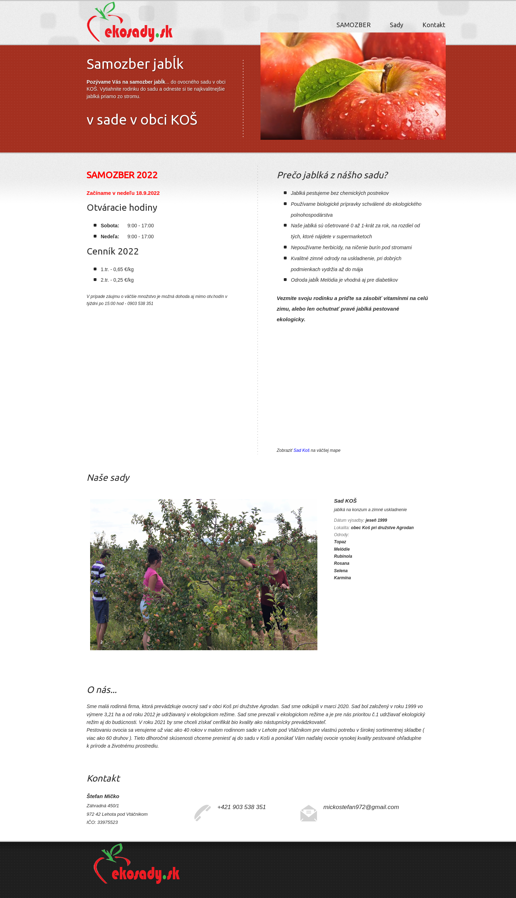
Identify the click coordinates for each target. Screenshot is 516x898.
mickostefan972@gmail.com (361, 807)
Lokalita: (342, 527)
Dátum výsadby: (349, 520)
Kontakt (433, 24)
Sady (396, 24)
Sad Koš (302, 450)
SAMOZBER (353, 24)
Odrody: (341, 534)
